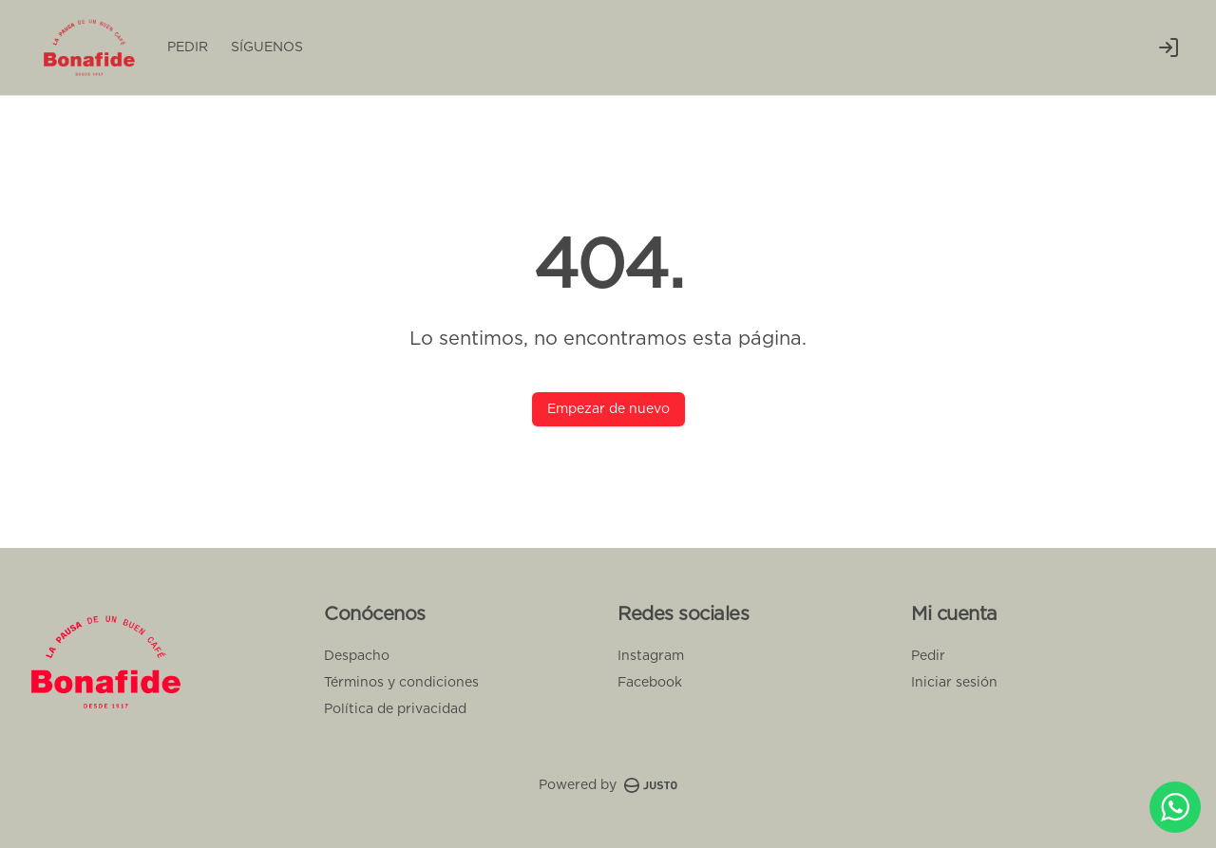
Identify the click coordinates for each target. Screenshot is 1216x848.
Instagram (651, 656)
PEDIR (187, 47)
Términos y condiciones (401, 682)
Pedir (928, 656)
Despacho (357, 656)
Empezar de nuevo (608, 409)
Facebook (650, 682)
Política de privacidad (395, 709)
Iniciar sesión (954, 682)
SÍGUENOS (267, 47)
